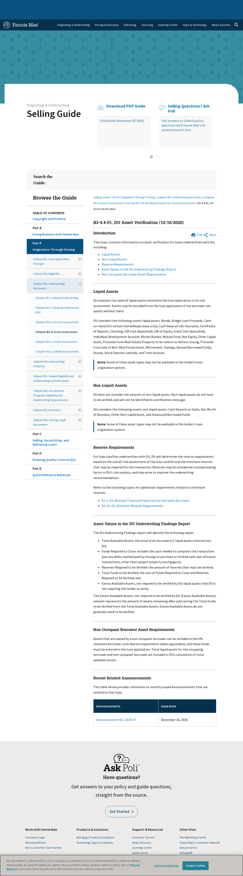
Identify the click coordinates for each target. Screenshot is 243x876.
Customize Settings (166, 865)
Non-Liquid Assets (114, 249)
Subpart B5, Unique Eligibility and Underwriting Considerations (53, 368)
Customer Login (35, 827)
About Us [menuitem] (167, 4)
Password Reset (35, 832)
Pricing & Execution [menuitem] (107, 14)
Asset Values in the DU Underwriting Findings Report (139, 259)
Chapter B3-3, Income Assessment (56, 312)
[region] (121, 865)
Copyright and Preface (49, 208)
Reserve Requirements (118, 254)
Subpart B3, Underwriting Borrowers (49, 276)
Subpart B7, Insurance (47, 400)
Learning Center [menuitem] (168, 14)
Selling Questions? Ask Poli (189, 98)
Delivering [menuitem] (130, 14)
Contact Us (231, 4)
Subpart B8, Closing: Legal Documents (49, 412)
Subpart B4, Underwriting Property (49, 353)
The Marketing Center (193, 827)
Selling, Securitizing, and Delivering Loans (57, 428)
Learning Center (142, 837)
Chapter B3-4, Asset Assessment (56, 322)
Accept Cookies (195, 865)
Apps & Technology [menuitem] (195, 14)
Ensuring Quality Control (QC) (57, 445)
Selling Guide (54, 103)
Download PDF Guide (125, 95)
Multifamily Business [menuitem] (55, 4)
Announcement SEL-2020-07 (116, 709)
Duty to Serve (188, 837)
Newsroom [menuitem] (204, 4)
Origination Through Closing (57, 235)
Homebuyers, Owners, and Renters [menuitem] (109, 4)
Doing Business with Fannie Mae (57, 220)
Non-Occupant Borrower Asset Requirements (134, 264)
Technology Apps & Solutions (95, 832)
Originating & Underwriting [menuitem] (73, 14)
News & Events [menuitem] (221, 14)
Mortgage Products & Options (95, 827)
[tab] (151, 146)
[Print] (196, 224)
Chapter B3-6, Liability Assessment (57, 341)
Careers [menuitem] (218, 4)
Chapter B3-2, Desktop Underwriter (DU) (57, 300)
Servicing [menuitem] (147, 14)
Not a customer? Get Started (43, 837)
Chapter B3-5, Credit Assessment (56, 331)
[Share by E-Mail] (209, 224)
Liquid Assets (111, 244)
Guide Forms (140, 842)
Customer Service (143, 827)
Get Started (121, 801)
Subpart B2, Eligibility (46, 263)
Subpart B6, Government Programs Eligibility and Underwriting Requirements (50, 385)
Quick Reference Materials (57, 461)
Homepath (186, 842)
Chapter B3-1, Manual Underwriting (56, 287)
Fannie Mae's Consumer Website (200, 832)
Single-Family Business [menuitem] (27, 4)
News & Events (141, 832)
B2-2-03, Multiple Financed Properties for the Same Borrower (145, 490)
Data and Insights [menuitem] (185, 4)
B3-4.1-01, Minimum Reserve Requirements (132, 495)
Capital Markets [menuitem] (78, 4)
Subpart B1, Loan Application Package (51, 251)
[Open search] (236, 14)
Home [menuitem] (8, 4)
